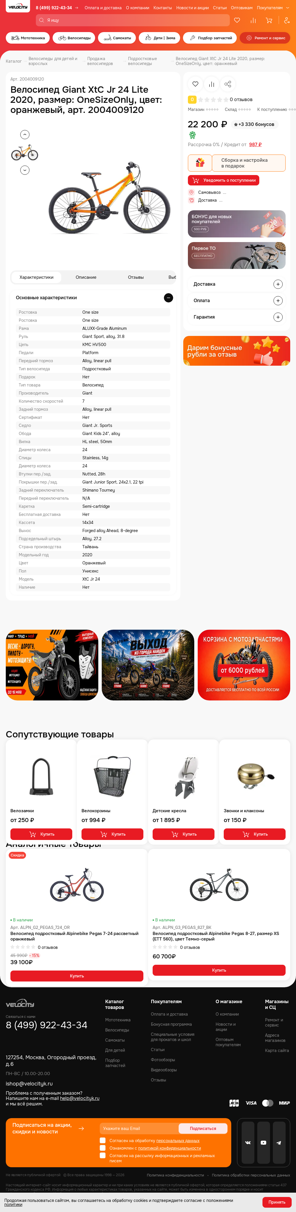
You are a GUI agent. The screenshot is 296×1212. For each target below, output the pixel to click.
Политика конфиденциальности (175, 1175)
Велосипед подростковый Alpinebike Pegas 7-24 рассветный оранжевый (74, 936)
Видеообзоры (164, 1069)
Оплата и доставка (103, 7)
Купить (41, 834)
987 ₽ (255, 145)
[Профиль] (284, 20)
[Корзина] (269, 20)
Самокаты (115, 1040)
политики (13, 1204)
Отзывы (135, 277)
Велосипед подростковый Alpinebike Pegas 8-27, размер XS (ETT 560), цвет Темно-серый (216, 936)
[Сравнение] (253, 20)
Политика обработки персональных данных (251, 1175)
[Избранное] (237, 20)
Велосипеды (117, 1030)
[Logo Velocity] (18, 13)
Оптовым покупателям (228, 1042)
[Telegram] (279, 1143)
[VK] (248, 1143)
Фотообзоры (163, 1059)
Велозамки (22, 811)
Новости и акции (192, 7)
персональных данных (177, 1140)
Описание (86, 277)
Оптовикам (242, 7)
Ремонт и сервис (274, 1022)
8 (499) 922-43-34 (54, 7)
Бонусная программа (171, 1024)
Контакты (162, 7)
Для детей (115, 1050)
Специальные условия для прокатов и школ (172, 1037)
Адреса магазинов (275, 1038)
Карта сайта (277, 1050)
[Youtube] (263, 1143)
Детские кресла (169, 811)
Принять (277, 1201)
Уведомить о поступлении (223, 180)
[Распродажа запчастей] (52, 665)
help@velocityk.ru (79, 1098)
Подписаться (205, 1128)
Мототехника (118, 1020)
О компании (137, 7)
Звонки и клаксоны (244, 811)
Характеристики (36, 277)
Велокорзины (96, 811)
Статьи (220, 7)
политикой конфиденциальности (169, 1148)
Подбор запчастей (115, 1063)
